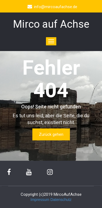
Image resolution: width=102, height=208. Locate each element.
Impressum (39, 199)
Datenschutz (61, 199)
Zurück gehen (51, 134)
